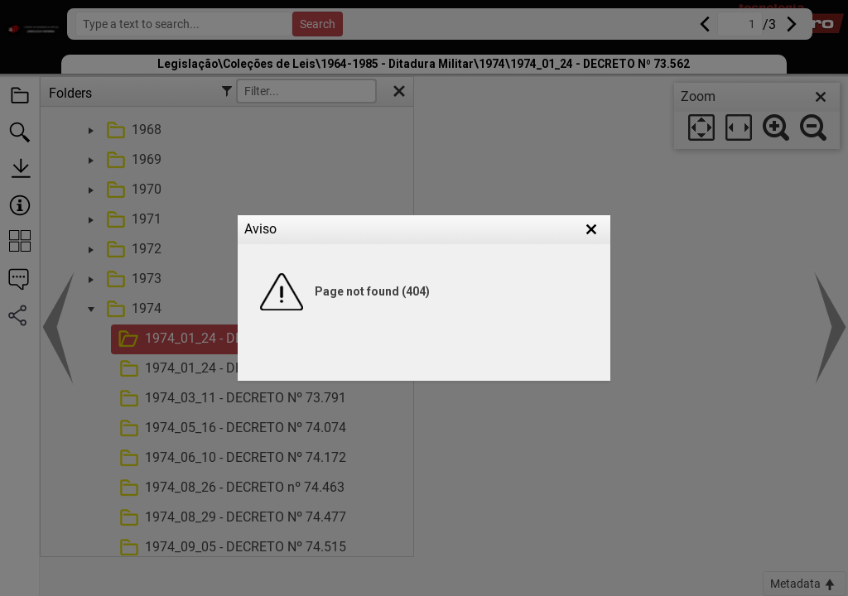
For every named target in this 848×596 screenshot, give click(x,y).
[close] (820, 96)
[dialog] (757, 116)
